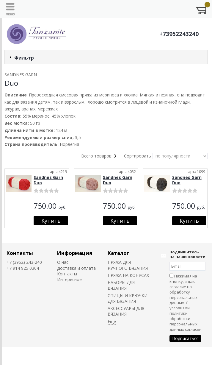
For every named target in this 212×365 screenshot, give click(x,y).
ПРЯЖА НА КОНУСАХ (128, 275)
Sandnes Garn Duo (48, 179)
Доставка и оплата (76, 268)
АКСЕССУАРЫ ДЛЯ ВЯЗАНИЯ (126, 311)
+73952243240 (179, 34)
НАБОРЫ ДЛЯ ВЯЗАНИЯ (121, 285)
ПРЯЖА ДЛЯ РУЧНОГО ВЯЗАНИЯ (128, 265)
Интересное (69, 279)
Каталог (118, 252)
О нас (62, 262)
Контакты (20, 252)
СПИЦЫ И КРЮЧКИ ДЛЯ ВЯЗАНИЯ (127, 298)
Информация (74, 252)
